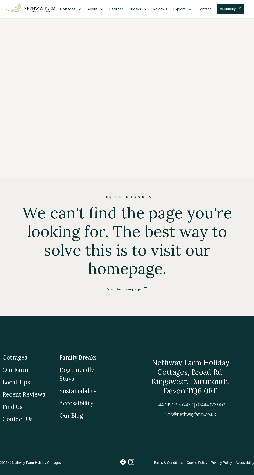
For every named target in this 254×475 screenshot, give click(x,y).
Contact (204, 9)
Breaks (138, 9)
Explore (182, 9)
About (95, 9)
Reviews (160, 9)
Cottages (71, 9)
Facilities (116, 9)
